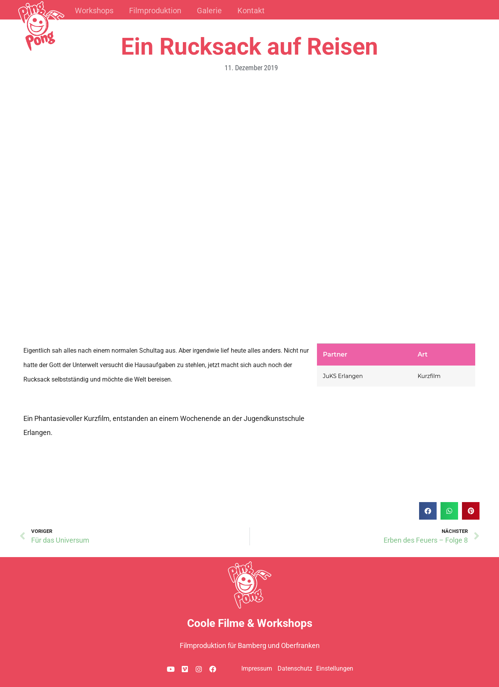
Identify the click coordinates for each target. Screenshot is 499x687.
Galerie (209, 10)
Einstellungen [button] (334, 668)
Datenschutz (295, 668)
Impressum (256, 668)
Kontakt (251, 10)
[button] (428, 511)
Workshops (94, 10)
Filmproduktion (155, 10)
